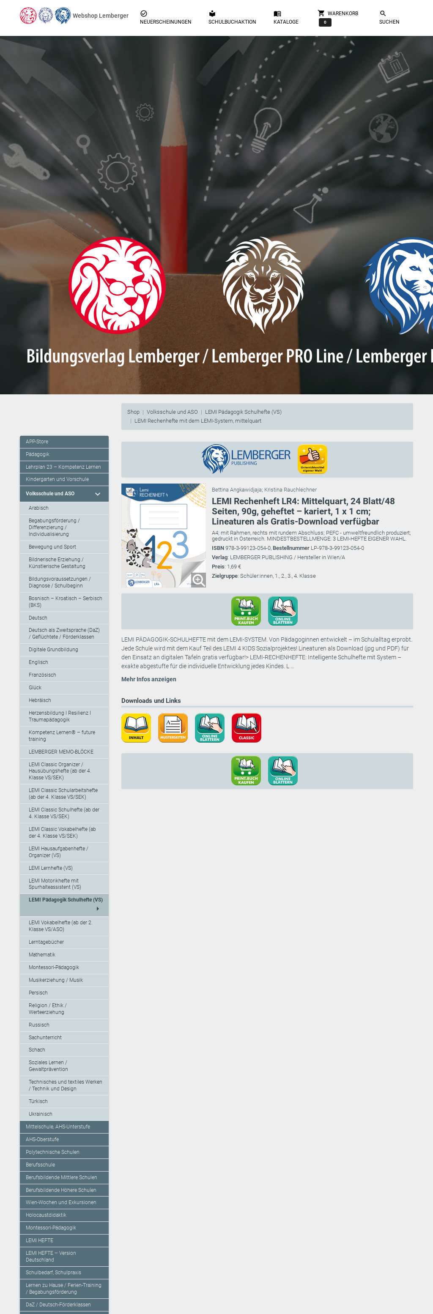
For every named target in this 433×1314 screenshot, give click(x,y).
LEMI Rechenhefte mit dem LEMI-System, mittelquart (197, 421)
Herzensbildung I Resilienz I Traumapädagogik (60, 716)
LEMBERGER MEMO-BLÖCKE (61, 752)
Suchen (389, 17)
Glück (35, 688)
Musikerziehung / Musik (56, 980)
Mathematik (42, 955)
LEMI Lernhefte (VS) (51, 868)
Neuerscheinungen (166, 17)
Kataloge (286, 17)
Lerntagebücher (46, 942)
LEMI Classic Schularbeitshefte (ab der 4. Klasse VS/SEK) (63, 793)
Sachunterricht (45, 1038)
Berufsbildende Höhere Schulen (61, 1190)
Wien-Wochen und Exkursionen (61, 1202)
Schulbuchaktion (232, 17)
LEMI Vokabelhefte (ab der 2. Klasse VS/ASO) (61, 926)
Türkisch (38, 1101)
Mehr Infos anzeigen (148, 679)
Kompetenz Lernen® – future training (62, 735)
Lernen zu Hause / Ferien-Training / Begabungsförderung (63, 1288)
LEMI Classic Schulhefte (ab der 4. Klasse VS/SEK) (64, 813)
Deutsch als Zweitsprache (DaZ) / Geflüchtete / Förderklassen (64, 633)
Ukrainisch (40, 1114)
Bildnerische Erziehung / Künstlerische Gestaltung (57, 563)
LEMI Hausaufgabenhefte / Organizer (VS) (58, 852)
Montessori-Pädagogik (54, 967)
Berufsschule (40, 1165)
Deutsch (38, 618)
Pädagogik (37, 454)
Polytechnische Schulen (52, 1152)
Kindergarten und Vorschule (57, 479)
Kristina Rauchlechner (290, 489)
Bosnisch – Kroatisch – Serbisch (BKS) (65, 602)
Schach (37, 1050)
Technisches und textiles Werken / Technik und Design (65, 1085)
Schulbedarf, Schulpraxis (53, 1273)
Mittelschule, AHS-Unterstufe (58, 1127)
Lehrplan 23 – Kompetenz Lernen (63, 467)
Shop (133, 412)
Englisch (38, 662)
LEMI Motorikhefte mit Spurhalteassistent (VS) (55, 884)
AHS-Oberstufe (42, 1139)
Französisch (42, 675)
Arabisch (39, 508)
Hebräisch (40, 700)
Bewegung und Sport (52, 547)
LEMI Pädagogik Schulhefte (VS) (243, 412)
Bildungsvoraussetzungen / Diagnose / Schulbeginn (60, 582)
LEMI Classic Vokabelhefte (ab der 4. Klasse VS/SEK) (62, 832)
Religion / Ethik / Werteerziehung (48, 1009)
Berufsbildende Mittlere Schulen (61, 1177)
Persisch (38, 993)
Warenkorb (338, 17)
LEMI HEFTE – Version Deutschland (51, 1256)
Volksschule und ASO (172, 412)
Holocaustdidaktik (46, 1215)
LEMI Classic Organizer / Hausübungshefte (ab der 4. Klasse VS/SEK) (60, 771)
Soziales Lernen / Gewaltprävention (48, 1066)
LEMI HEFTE (39, 1240)
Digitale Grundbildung (53, 650)
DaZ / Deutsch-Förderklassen (58, 1305)
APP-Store (37, 442)
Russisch (39, 1025)
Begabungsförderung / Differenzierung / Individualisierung (54, 527)
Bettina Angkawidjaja (237, 489)
